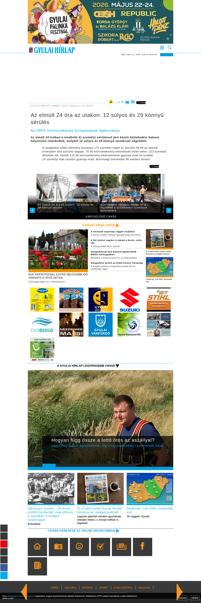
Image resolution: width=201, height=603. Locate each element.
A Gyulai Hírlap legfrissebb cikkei (85, 366)
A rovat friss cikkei (98, 225)
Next (169, 454)
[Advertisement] (100, 78)
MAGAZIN (144, 592)
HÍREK (56, 106)
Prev (47, 454)
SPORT (103, 592)
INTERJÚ (87, 592)
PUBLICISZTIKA (123, 592)
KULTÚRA (70, 592)
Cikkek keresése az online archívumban (80, 535)
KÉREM (194, 598)
